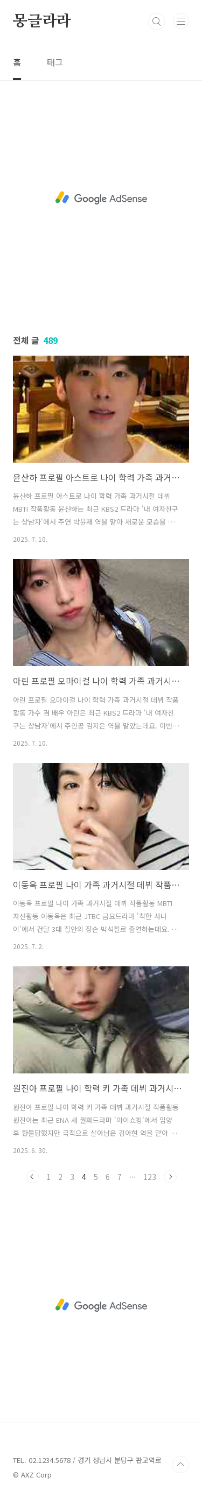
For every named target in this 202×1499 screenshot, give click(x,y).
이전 (32, 1176)
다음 (170, 1176)
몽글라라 (42, 21)
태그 (55, 61)
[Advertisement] (101, 198)
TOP (180, 1464)
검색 (157, 21)
